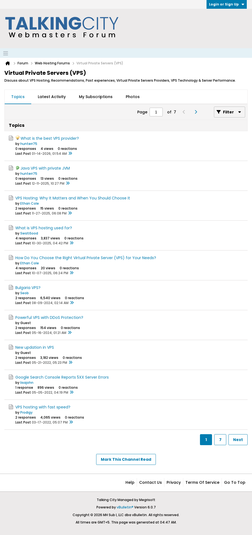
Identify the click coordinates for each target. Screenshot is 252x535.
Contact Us (150, 482)
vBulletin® (125, 507)
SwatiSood (29, 233)
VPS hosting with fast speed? (42, 407)
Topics (18, 96)
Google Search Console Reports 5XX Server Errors (62, 377)
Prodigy (26, 412)
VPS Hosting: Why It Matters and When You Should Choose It (72, 198)
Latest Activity (52, 96)
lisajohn (26, 382)
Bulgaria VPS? (28, 287)
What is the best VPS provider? (50, 138)
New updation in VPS (34, 347)
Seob (24, 293)
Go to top (234, 482)
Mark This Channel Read (126, 459)
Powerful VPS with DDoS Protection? (49, 317)
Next (238, 439)
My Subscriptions (96, 96)
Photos (133, 96)
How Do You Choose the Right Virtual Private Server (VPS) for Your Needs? (85, 258)
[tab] (18, 97)
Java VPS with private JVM (45, 168)
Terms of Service (202, 482)
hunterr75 (28, 143)
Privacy (174, 482)
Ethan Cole (29, 203)
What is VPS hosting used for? (43, 228)
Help (129, 482)
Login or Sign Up (226, 4)
